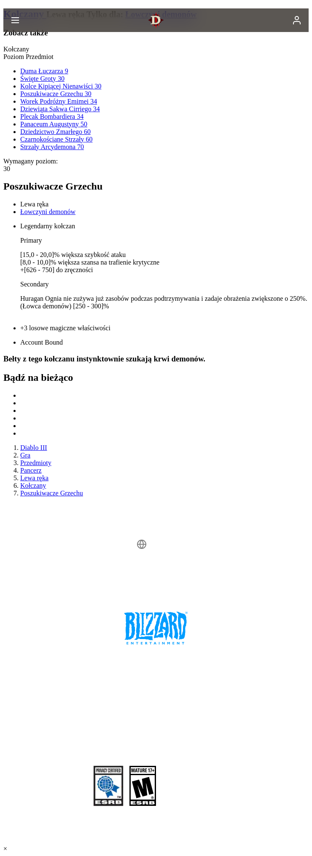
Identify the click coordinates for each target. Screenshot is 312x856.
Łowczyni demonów (47, 211)
